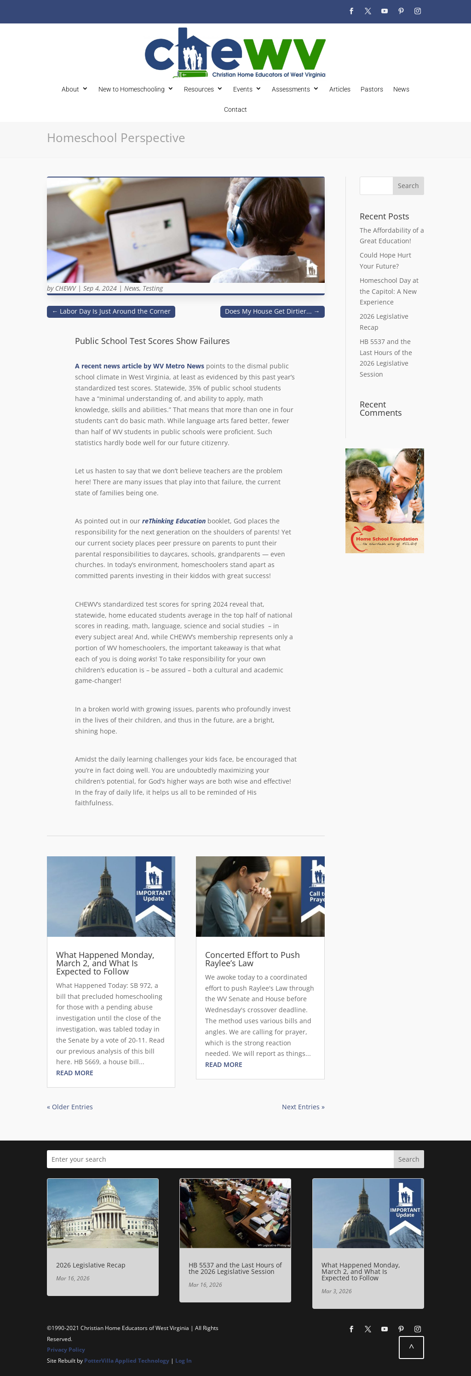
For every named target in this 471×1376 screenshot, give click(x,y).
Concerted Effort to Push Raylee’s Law (252, 959)
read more (74, 1072)
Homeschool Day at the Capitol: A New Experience (389, 291)
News (401, 89)
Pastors (372, 89)
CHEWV (65, 288)
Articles (339, 89)
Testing (153, 288)
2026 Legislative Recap (91, 1265)
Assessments (291, 89)
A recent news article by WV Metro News (139, 365)
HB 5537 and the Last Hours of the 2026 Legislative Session (235, 1268)
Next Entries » (303, 1106)
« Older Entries (70, 1106)
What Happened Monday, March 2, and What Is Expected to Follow (105, 963)
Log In (183, 1361)
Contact (235, 109)
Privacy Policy (66, 1349)
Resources (199, 89)
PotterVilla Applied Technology (126, 1361)
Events (243, 89)
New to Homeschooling (131, 89)
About (70, 89)
